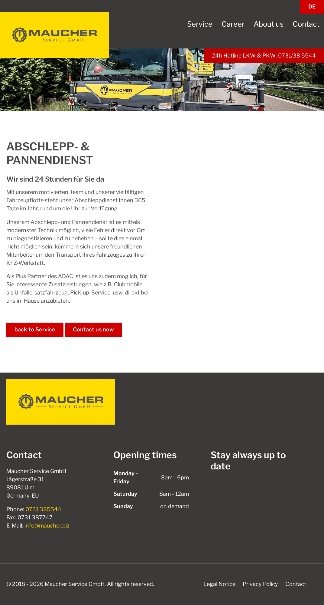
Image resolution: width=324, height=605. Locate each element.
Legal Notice (219, 584)
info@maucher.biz (47, 525)
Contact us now (93, 329)
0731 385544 (43, 509)
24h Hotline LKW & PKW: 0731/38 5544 (264, 55)
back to (35, 329)
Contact (295, 584)
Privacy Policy (260, 584)
